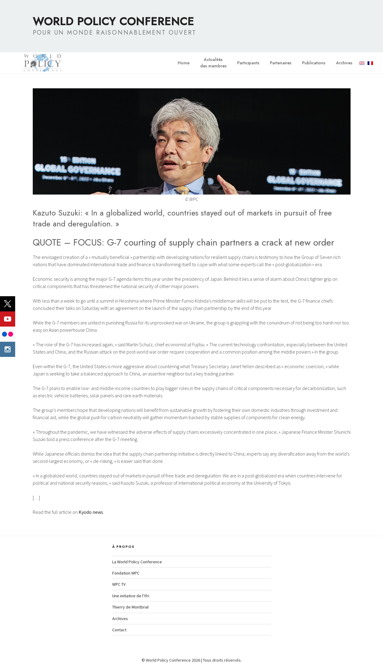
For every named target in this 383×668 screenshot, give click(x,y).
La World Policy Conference (137, 562)
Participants (248, 63)
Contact (119, 629)
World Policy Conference (113, 21)
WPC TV (119, 584)
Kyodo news (91, 512)
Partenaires (280, 63)
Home (184, 63)
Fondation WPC (125, 573)
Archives (344, 63)
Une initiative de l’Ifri (130, 595)
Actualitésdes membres (213, 62)
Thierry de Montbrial (130, 607)
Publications (313, 63)
